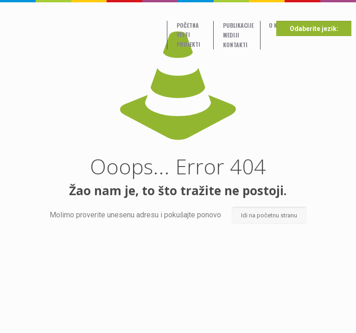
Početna (188, 25)
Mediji (231, 35)
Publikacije (238, 25)
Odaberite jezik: (314, 28)
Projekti (188, 44)
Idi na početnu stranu (269, 215)
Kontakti (235, 45)
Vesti (183, 34)
